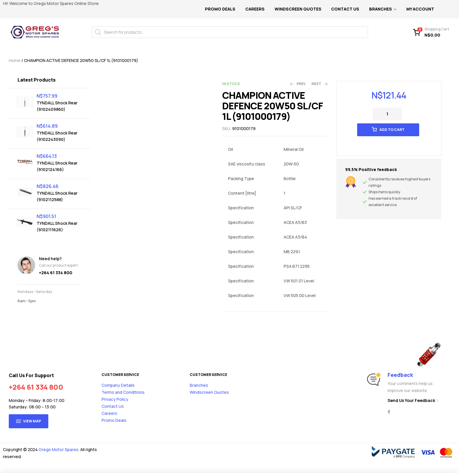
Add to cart (392, 129)
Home (14, 60)
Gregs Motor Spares (58, 449)
